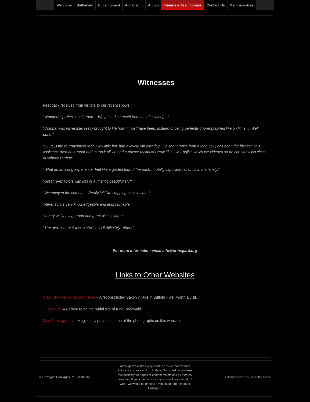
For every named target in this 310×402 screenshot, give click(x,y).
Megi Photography (58, 320)
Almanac (134, 6)
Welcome (64, 5)
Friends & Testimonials (183, 5)
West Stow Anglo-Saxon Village (69, 297)
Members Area (242, 5)
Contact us (216, 5)
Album (153, 5)
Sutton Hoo (52, 309)
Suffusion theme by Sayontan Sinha (247, 377)
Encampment (109, 5)
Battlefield (85, 5)
